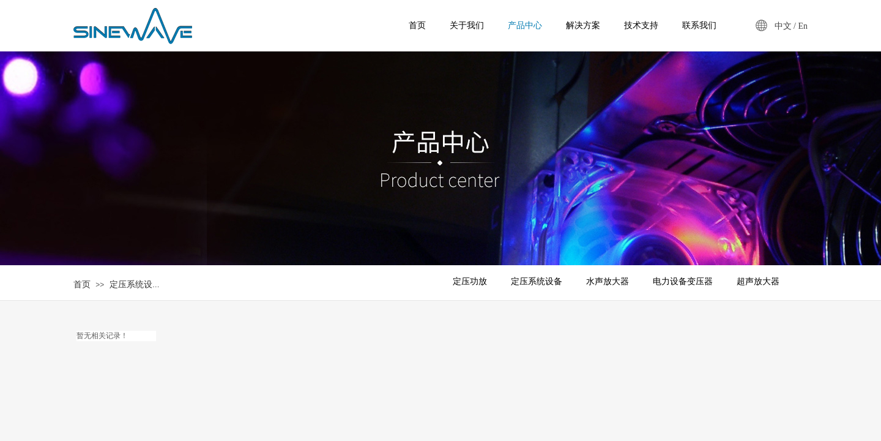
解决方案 (583, 25)
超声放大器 (758, 281)
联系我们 (699, 25)
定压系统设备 (135, 284)
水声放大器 (607, 281)
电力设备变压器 (683, 281)
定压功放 (470, 281)
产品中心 (525, 25)
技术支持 (641, 25)
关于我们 (467, 25)
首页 (82, 284)
